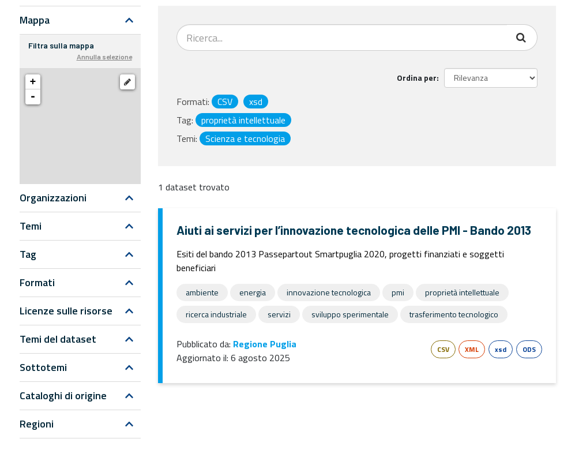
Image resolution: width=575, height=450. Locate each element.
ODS (529, 349)
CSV (443, 349)
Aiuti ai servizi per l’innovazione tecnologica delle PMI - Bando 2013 (353, 230)
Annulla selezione (104, 56)
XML (472, 349)
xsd (500, 349)
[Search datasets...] (342, 37)
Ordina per (417, 78)
